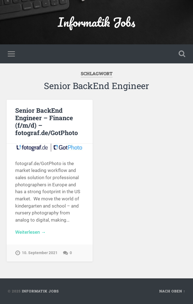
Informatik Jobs (96, 22)
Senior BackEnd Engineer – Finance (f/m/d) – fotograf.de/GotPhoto (46, 121)
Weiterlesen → (30, 232)
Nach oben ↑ (172, 291)
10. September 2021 (40, 253)
